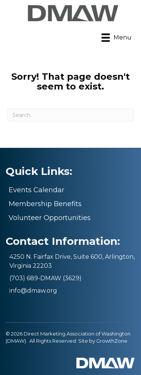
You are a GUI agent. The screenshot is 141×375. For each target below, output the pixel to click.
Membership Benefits (45, 204)
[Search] (70, 115)
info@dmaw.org (33, 290)
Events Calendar (36, 190)
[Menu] (116, 38)
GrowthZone (111, 341)
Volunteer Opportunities (50, 218)
